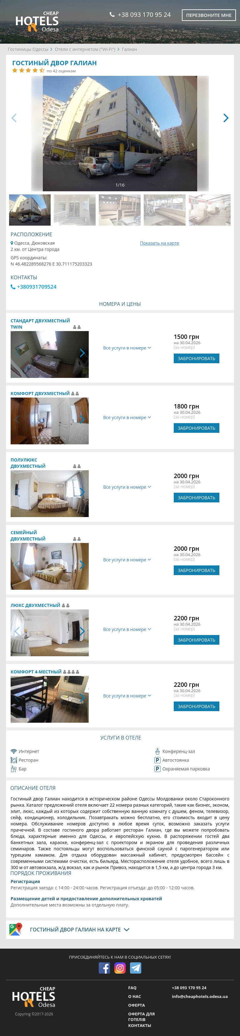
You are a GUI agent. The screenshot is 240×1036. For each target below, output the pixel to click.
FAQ (132, 987)
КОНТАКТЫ (139, 1025)
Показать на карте (159, 243)
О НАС (134, 996)
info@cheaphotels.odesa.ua (200, 996)
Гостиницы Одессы (28, 49)
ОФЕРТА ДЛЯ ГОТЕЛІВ (141, 1017)
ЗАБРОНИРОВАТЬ (196, 358)
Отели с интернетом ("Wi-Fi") (85, 49)
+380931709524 (34, 286)
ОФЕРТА (136, 1005)
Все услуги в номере (127, 348)
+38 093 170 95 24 (140, 14)
